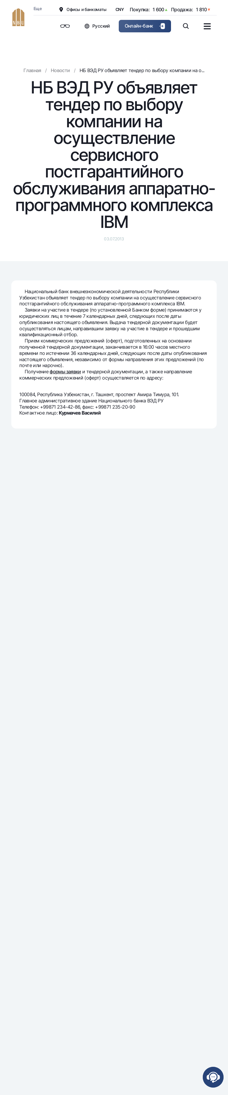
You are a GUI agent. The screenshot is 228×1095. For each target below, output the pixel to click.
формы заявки (65, 371)
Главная (32, 70)
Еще (38, 8)
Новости (60, 70)
